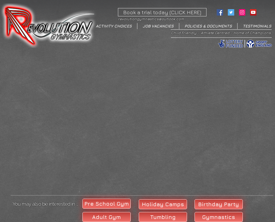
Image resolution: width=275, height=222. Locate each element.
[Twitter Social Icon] (231, 12)
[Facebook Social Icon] (220, 12)
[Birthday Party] (219, 204)
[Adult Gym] (106, 217)
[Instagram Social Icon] (242, 12)
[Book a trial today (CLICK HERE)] (162, 12)
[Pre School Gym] (106, 204)
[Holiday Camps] (163, 204)
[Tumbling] (163, 217)
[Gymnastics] (219, 217)
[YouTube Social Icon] (253, 12)
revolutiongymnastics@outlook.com (151, 19)
